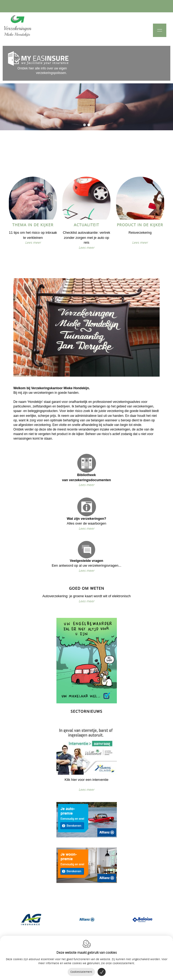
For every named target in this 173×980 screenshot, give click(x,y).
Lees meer (33, 242)
